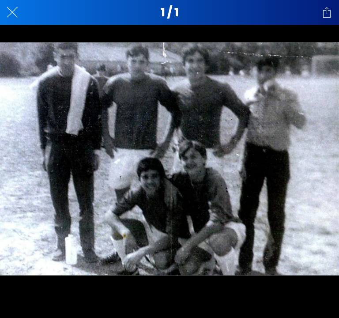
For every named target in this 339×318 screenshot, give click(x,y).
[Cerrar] (12, 12)
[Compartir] (326, 12)
